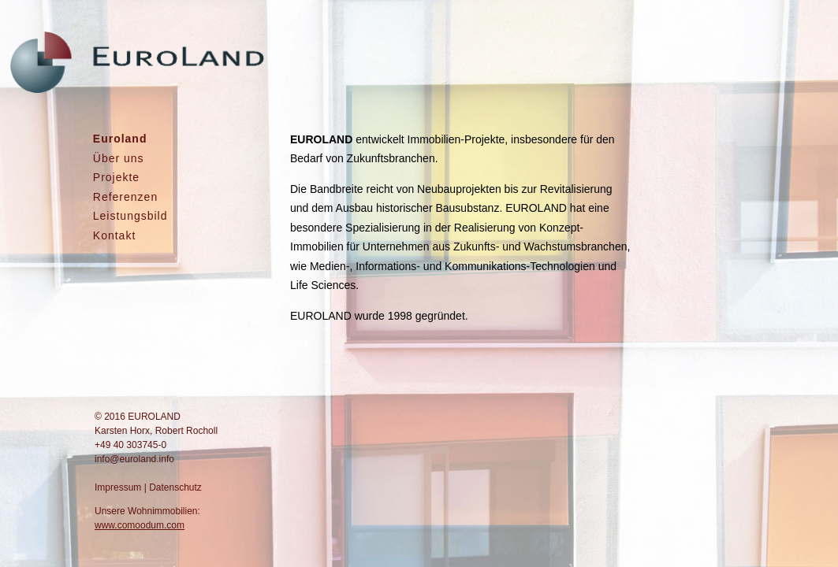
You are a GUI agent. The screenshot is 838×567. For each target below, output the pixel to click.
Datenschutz (175, 487)
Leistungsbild (130, 215)
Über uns (118, 158)
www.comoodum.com (139, 525)
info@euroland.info (134, 459)
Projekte (116, 177)
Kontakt (114, 235)
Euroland (120, 138)
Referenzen (125, 197)
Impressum (118, 487)
